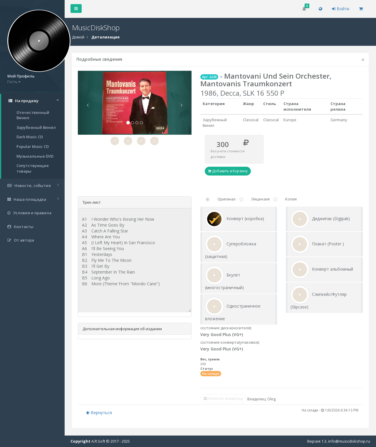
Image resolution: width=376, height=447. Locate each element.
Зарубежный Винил (36, 127)
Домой (78, 37)
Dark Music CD (29, 136)
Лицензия (260, 199)
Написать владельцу (223, 398)
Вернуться (99, 412)
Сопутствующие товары (32, 168)
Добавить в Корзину (228, 170)
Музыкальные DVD (34, 156)
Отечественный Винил (32, 115)
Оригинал (226, 199)
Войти (340, 8)
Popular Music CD (32, 146)
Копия (291, 199)
